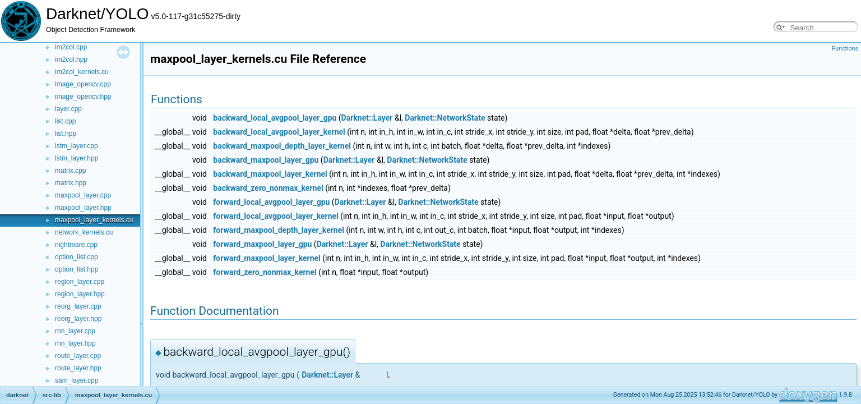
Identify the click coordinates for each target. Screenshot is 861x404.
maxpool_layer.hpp (83, 208)
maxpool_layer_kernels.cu (94, 220)
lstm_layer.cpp (76, 146)
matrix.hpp (70, 183)
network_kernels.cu (84, 232)
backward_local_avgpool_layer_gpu (274, 117)
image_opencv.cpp (83, 84)
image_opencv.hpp (83, 96)
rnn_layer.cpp (75, 331)
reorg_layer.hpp (78, 319)
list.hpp (65, 133)
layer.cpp (68, 109)
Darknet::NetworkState (445, 117)
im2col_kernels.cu (82, 72)
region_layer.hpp (80, 294)
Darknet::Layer (367, 117)
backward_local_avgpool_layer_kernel (279, 131)
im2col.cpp (71, 47)
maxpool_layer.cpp (83, 195)
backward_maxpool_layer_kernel (270, 173)
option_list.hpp (76, 269)
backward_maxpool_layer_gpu (265, 159)
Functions (845, 48)
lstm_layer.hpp (76, 158)
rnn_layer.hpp (75, 343)
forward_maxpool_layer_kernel (267, 258)
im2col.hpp (71, 59)
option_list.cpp (76, 257)
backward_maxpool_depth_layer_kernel (282, 145)
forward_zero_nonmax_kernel (264, 272)
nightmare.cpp (76, 245)
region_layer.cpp (79, 282)
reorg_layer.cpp (78, 306)
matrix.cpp (70, 171)
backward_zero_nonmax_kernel (268, 187)
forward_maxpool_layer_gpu (262, 244)
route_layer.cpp (78, 356)
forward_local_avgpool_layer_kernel (275, 216)
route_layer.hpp (78, 368)
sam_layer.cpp (76, 380)
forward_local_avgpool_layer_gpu (271, 202)
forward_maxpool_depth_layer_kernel (278, 230)
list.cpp (65, 121)
